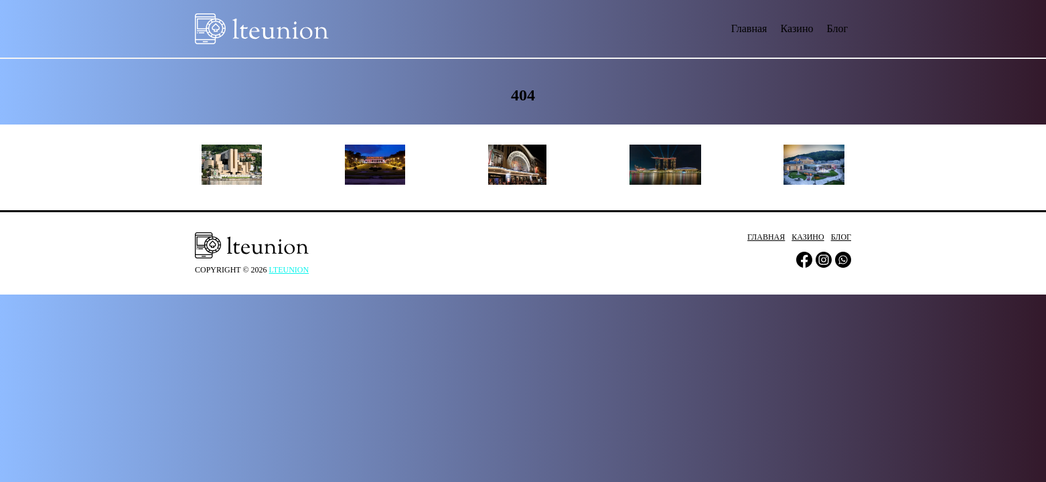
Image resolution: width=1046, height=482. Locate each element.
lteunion (289, 269)
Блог (837, 28)
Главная (749, 28)
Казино (796, 28)
